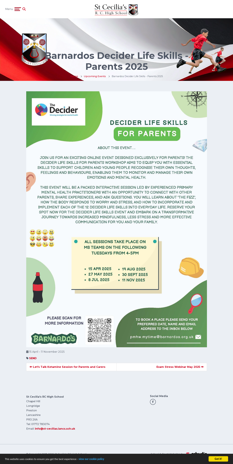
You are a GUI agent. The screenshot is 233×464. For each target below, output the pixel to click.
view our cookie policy (91, 460)
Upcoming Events (95, 76)
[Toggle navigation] (17, 9)
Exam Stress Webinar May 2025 (180, 366)
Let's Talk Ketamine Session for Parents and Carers (67, 366)
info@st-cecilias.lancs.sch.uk (55, 428)
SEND (33, 358)
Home (74, 76)
